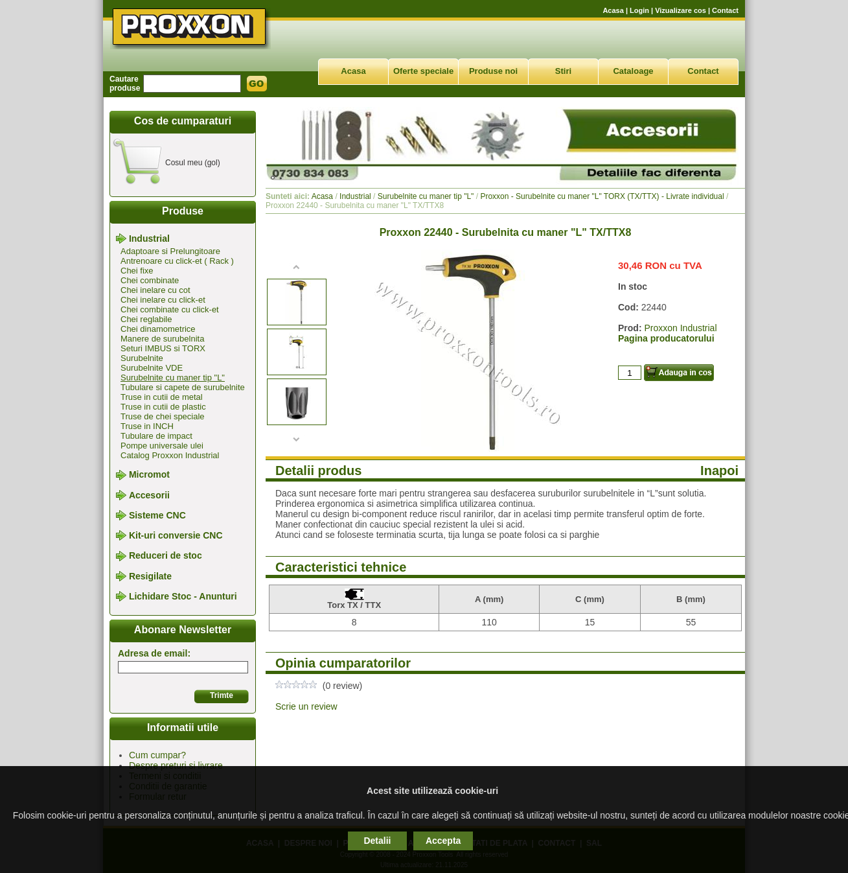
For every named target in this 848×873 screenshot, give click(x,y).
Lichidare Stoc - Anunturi (183, 596)
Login (639, 10)
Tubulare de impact (156, 436)
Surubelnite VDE (151, 368)
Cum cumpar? (157, 755)
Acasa (612, 10)
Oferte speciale (423, 71)
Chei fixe (137, 270)
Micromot (149, 475)
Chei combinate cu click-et (169, 309)
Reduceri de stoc (165, 556)
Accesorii (149, 495)
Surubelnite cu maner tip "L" (172, 377)
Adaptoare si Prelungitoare (170, 251)
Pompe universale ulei (161, 445)
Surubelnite (141, 358)
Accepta (443, 840)
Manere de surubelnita (162, 338)
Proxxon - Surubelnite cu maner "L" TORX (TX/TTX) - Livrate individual (602, 196)
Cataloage (633, 71)
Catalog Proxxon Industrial (169, 455)
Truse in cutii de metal (161, 397)
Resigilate (150, 576)
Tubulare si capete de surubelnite (182, 387)
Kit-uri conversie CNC (176, 535)
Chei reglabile (146, 319)
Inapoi (719, 470)
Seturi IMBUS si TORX (162, 348)
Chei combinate (149, 280)
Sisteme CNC (157, 515)
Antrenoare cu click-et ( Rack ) (177, 261)
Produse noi (493, 71)
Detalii (377, 840)
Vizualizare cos (680, 10)
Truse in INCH (147, 426)
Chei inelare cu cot (155, 290)
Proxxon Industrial (680, 328)
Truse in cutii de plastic (163, 407)
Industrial (149, 238)
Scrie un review (306, 706)
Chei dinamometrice (158, 329)
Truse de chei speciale (162, 416)
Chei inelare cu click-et (162, 300)
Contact (725, 10)
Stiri (563, 71)
